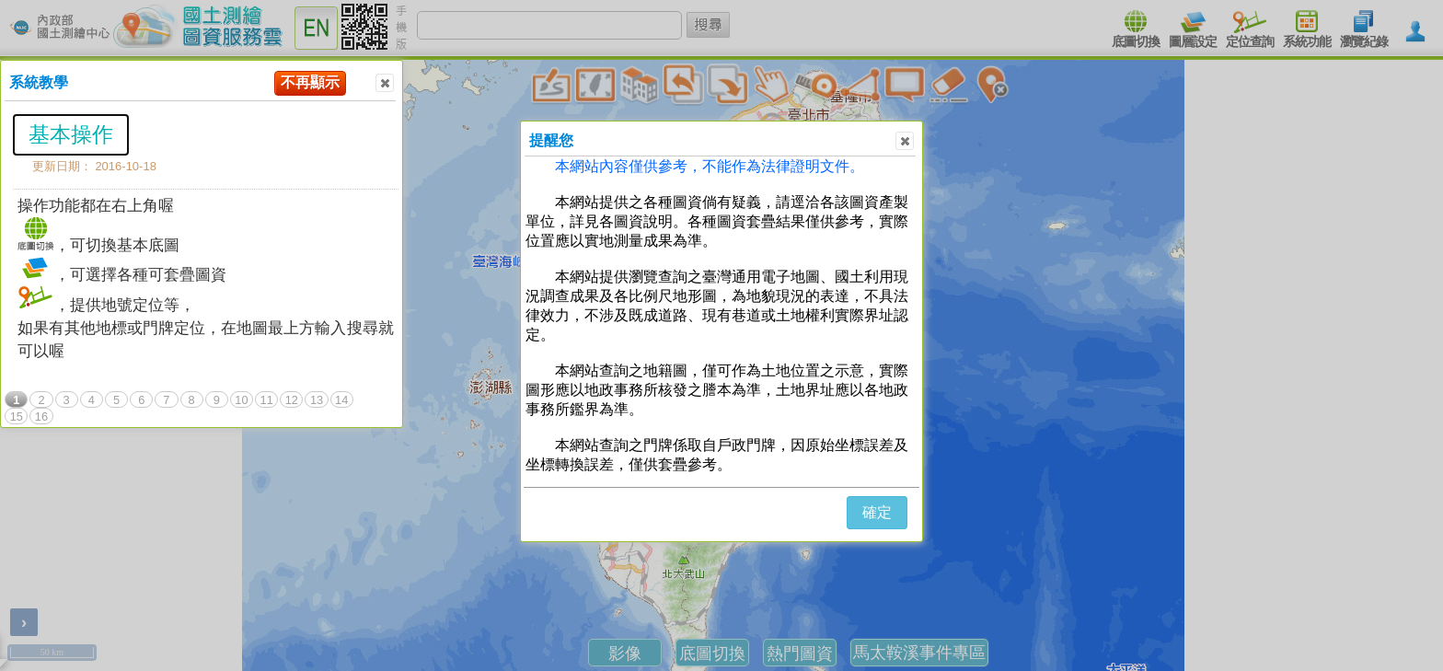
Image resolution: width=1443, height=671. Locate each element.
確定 (877, 512)
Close (383, 83)
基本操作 (71, 134)
